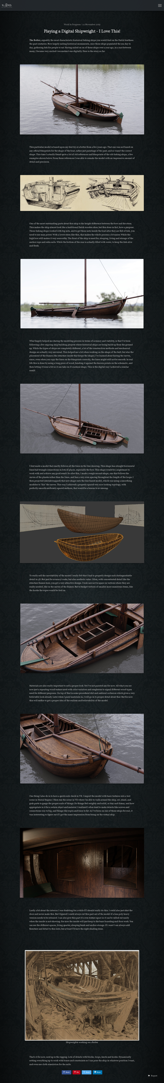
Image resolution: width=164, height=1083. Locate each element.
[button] (152, 1076)
